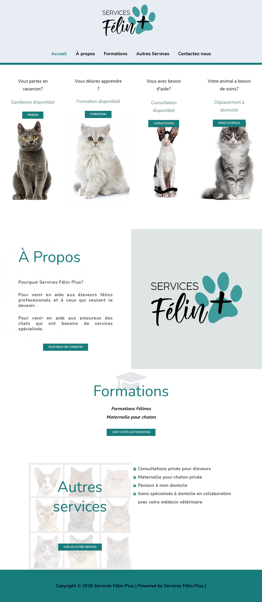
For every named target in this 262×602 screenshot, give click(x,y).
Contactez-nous (194, 54)
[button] (33, 115)
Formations (115, 54)
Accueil (59, 54)
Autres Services (152, 54)
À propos (85, 54)
